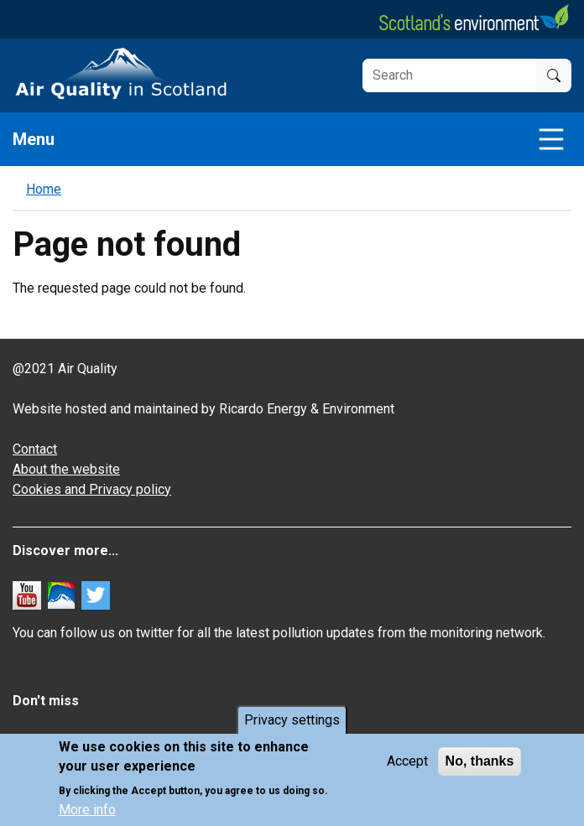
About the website (66, 469)
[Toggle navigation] (551, 139)
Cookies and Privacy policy (92, 489)
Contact (35, 449)
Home (43, 189)
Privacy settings (292, 720)
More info (87, 810)
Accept (407, 761)
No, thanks (480, 761)
